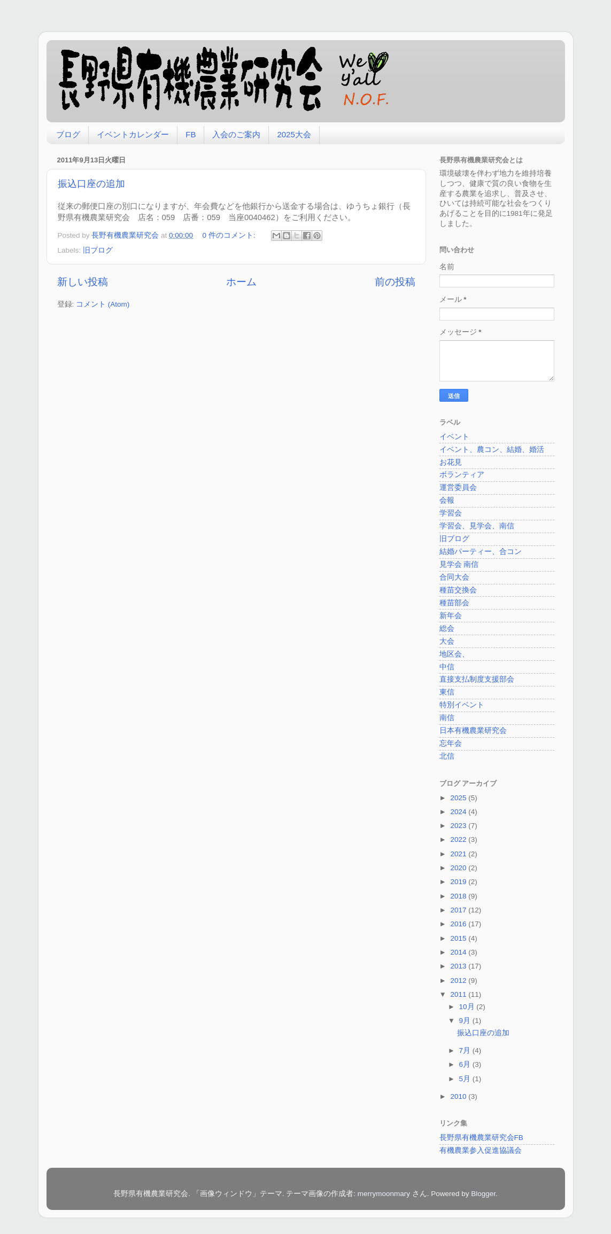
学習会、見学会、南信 (476, 526)
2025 (459, 798)
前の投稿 (395, 281)
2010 (459, 1096)
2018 (459, 896)
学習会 (450, 513)
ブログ (68, 134)
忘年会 (450, 743)
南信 (446, 718)
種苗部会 (454, 603)
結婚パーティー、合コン (480, 552)
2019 (459, 882)
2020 (459, 868)
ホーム (241, 281)
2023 (459, 826)
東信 (446, 692)
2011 (459, 994)
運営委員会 (458, 487)
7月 (466, 1050)
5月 (466, 1079)
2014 (459, 952)
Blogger (483, 1194)
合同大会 (454, 577)
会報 (446, 500)
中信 (446, 667)
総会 (446, 628)
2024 (459, 812)
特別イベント (461, 705)
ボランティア (461, 475)
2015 (459, 938)
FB (190, 134)
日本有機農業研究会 (473, 731)
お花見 (450, 462)
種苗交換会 (458, 590)
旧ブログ (98, 250)
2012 (459, 981)
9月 (466, 1021)
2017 (459, 910)
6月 (466, 1064)
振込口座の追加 (91, 183)
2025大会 (294, 134)
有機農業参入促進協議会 (480, 1150)
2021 (459, 854)
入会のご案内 (236, 134)
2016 (459, 924)
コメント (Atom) (102, 304)
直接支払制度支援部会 (476, 679)
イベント (454, 437)
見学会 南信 (459, 564)
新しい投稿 (82, 281)
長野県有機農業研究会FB (481, 1138)
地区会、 (454, 654)
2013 (459, 966)
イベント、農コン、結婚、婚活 (491, 450)
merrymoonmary (384, 1194)
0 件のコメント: (229, 235)
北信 (446, 756)
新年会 (450, 616)
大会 (446, 641)
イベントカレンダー (133, 134)
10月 (468, 1007)
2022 (459, 839)
